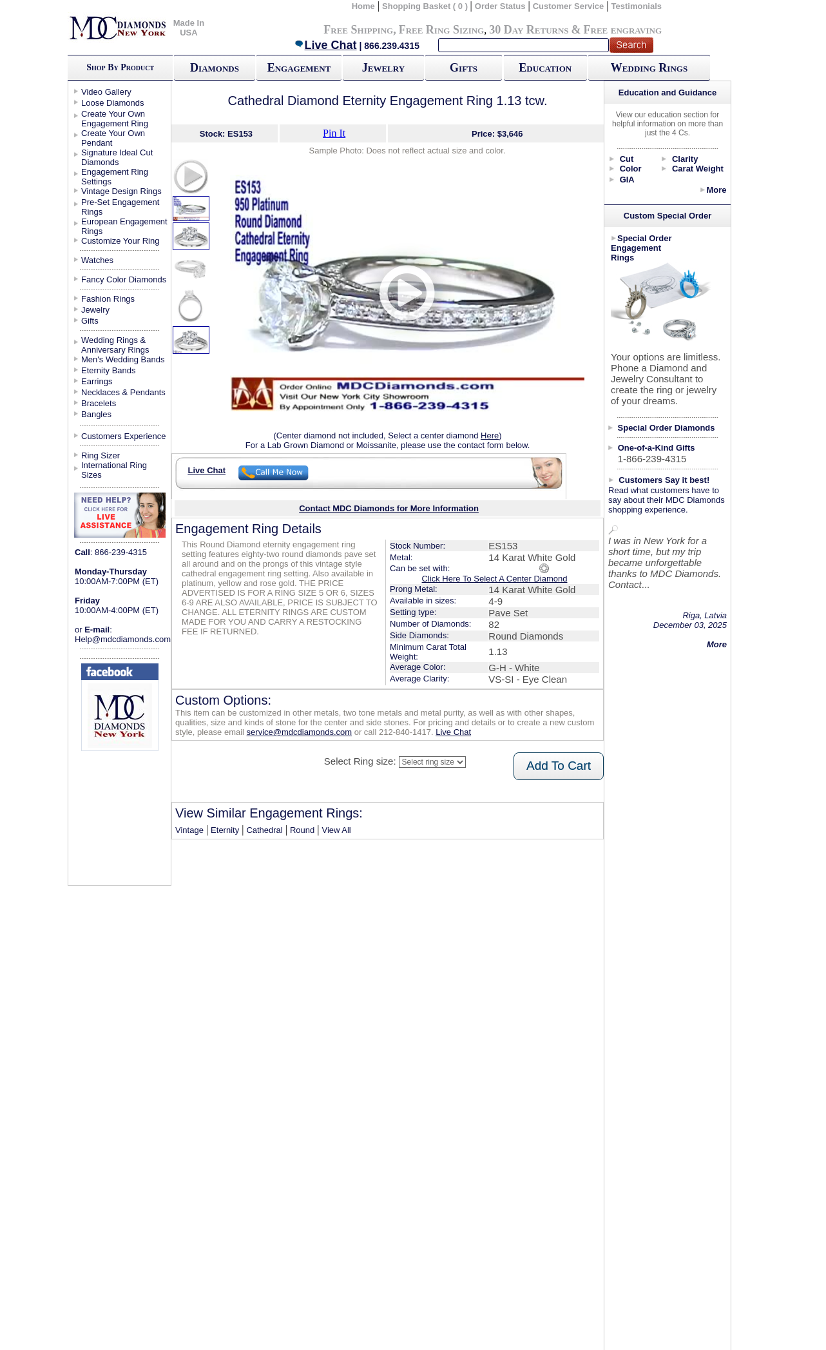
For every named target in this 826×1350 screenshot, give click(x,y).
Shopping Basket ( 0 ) (426, 6)
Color (631, 168)
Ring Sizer (100, 455)
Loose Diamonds (112, 103)
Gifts (463, 67)
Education (545, 67)
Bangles (96, 414)
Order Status (500, 6)
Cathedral (264, 830)
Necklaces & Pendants (123, 392)
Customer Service (568, 6)
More (716, 190)
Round (302, 830)
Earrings (96, 381)
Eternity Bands (108, 370)
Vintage (189, 830)
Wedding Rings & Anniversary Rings (115, 345)
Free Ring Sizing (442, 29)
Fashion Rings (108, 299)
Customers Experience (123, 436)
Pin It (334, 133)
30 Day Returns (528, 29)
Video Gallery (106, 92)
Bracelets (98, 403)
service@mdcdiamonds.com (299, 732)
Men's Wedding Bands (122, 359)
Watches (97, 260)
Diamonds (214, 67)
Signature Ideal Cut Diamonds (117, 157)
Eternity (225, 830)
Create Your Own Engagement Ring (114, 118)
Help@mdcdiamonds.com (123, 639)
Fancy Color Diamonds (123, 279)
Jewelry (383, 67)
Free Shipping (358, 29)
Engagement (299, 67)
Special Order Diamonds (666, 428)
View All (336, 830)
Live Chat (325, 45)
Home (363, 6)
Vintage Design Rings (121, 191)
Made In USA (188, 27)
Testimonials (636, 6)
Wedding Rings (649, 67)
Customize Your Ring (120, 241)
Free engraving (623, 29)
